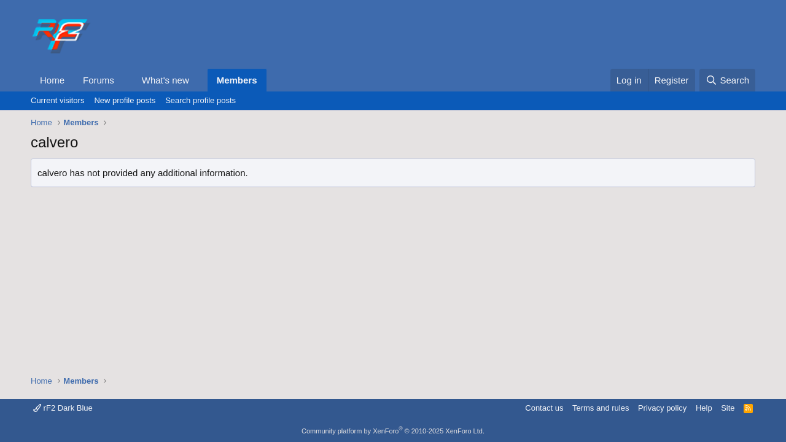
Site (727, 408)
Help (704, 408)
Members (237, 80)
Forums (98, 80)
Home (52, 80)
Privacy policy (662, 408)
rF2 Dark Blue (63, 408)
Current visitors (57, 100)
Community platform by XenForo (393, 431)
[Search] (727, 80)
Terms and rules (600, 408)
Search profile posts (200, 100)
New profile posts (124, 100)
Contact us (544, 408)
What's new (165, 80)
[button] (124, 80)
